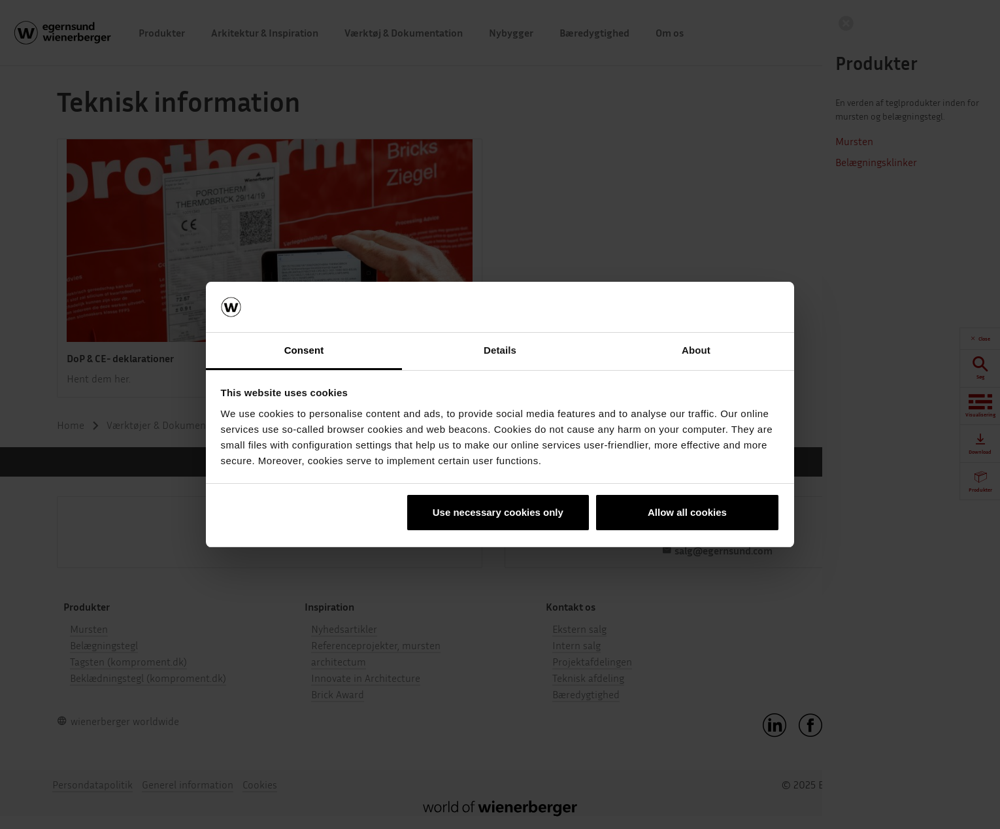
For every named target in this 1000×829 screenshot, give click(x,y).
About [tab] (696, 350)
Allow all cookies (687, 512)
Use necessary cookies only (498, 512)
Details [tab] (500, 350)
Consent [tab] (304, 350)
